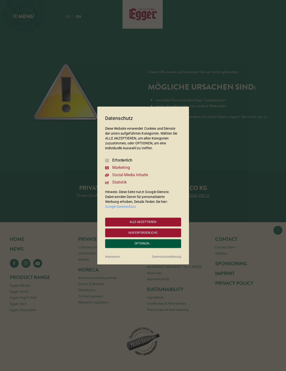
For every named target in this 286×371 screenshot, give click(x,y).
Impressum (112, 256)
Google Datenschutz (120, 207)
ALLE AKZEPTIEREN (143, 222)
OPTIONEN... (143, 243)
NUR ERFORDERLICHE (143, 232)
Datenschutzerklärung (166, 256)
